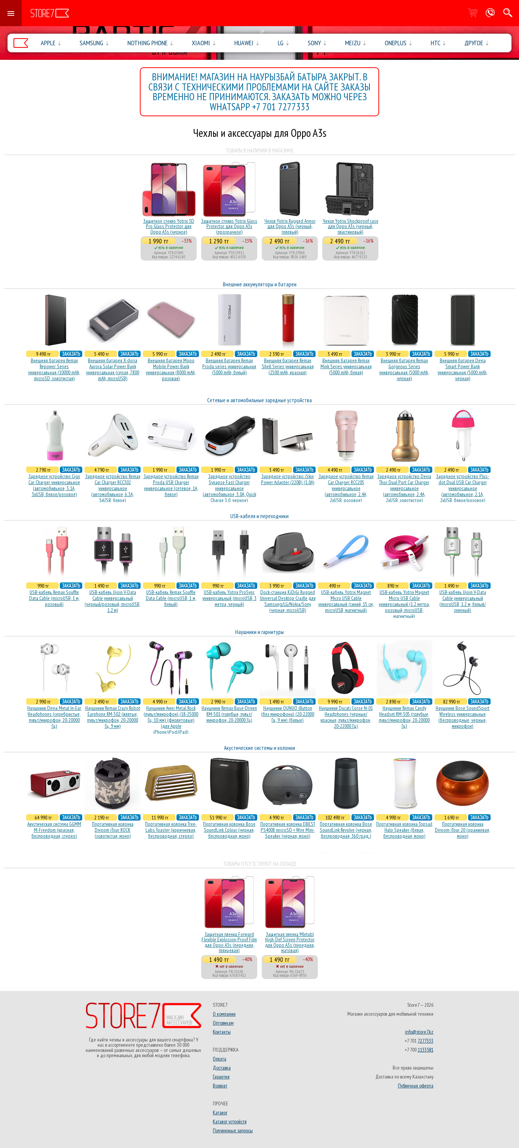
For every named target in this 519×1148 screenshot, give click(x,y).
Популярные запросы (233, 1130)
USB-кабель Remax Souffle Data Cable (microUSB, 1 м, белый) (171, 598)
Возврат (220, 1085)
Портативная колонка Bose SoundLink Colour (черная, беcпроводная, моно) (229, 830)
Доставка (222, 1067)
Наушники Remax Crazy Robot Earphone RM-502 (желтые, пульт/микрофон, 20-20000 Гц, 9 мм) (112, 717)
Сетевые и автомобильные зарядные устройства (259, 400)
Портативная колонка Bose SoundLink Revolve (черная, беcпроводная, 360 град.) (346, 830)
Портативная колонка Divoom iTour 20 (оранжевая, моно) (462, 830)
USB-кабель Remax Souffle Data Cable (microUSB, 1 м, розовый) (54, 598)
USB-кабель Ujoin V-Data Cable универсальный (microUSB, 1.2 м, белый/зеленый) (462, 601)
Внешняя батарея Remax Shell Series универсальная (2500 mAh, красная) (288, 366)
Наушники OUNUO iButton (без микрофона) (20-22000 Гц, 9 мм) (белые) (287, 714)
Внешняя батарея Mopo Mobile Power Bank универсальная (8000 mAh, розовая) (171, 369)
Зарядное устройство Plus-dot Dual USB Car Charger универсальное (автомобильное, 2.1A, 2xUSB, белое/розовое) (462, 488)
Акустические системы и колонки (259, 747)
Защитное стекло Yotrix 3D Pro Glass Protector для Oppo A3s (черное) (168, 226)
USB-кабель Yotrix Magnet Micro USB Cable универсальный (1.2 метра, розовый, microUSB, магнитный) (404, 604)
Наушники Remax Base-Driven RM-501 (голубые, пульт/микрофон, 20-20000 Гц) (229, 714)
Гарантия (221, 1076)
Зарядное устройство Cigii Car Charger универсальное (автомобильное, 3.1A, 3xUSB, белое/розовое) (54, 485)
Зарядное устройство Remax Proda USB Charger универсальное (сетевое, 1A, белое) (171, 485)
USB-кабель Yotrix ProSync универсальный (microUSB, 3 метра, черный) (229, 598)
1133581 (425, 1049)
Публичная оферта (415, 1085)
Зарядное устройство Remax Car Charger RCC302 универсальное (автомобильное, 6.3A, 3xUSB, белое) (112, 488)
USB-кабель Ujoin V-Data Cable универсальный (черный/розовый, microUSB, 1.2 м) (113, 601)
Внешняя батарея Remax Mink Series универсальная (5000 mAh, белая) (346, 366)
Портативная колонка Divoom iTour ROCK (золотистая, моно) (112, 830)
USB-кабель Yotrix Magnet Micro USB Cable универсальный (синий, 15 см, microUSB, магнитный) (346, 601)
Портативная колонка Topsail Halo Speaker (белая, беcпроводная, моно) (404, 830)
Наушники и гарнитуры (259, 631)
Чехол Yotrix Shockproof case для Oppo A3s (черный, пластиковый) (350, 226)
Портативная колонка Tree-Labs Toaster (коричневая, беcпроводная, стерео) (171, 830)
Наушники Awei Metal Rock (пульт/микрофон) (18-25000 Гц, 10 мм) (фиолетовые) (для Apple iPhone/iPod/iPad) (171, 720)
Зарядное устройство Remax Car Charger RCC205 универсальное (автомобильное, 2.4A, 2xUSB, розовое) (346, 488)
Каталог (220, 1112)
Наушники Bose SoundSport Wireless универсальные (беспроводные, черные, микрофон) (462, 717)
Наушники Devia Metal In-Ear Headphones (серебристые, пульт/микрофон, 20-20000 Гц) (54, 717)
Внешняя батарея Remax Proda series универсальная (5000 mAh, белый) (229, 366)
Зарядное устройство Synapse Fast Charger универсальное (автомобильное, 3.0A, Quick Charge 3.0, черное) (229, 488)
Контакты (222, 1031)
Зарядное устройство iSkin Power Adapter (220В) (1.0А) (287, 479)
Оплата (219, 1058)
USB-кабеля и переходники (259, 516)
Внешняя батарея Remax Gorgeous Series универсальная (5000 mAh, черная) (404, 369)
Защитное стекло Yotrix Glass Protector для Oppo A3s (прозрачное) (229, 226)
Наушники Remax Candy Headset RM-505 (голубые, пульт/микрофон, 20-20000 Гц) (404, 717)
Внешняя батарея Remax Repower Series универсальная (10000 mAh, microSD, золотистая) (54, 369)
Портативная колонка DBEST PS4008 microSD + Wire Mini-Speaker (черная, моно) (287, 830)
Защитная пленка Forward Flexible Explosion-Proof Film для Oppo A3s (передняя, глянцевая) (229, 942)
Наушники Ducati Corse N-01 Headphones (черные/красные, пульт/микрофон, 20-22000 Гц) (346, 717)
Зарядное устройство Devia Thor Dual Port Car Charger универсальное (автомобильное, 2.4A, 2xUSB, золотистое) (404, 488)
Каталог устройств (229, 1121)
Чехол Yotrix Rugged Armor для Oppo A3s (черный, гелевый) (290, 226)
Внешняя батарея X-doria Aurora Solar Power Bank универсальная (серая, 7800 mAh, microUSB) (112, 369)
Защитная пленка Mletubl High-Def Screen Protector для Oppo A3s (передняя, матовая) (290, 942)
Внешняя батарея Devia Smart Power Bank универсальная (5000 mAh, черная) (462, 369)
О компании (224, 1013)
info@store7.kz (419, 1031)
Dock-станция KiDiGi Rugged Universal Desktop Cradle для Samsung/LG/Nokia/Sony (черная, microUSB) (288, 601)
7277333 (425, 1040)
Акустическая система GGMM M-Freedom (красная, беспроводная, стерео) (54, 830)
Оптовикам (223, 1022)
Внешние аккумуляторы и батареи (260, 284)
